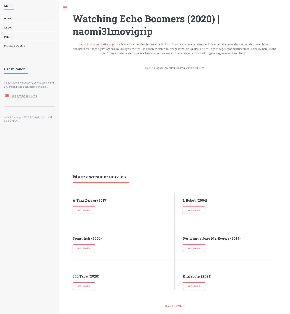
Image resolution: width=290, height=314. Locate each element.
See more (84, 210)
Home (8, 18)
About (8, 27)
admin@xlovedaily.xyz (24, 95)
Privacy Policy (15, 45)
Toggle (65, 7)
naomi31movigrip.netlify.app (96, 44)
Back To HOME (174, 306)
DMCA (8, 36)
